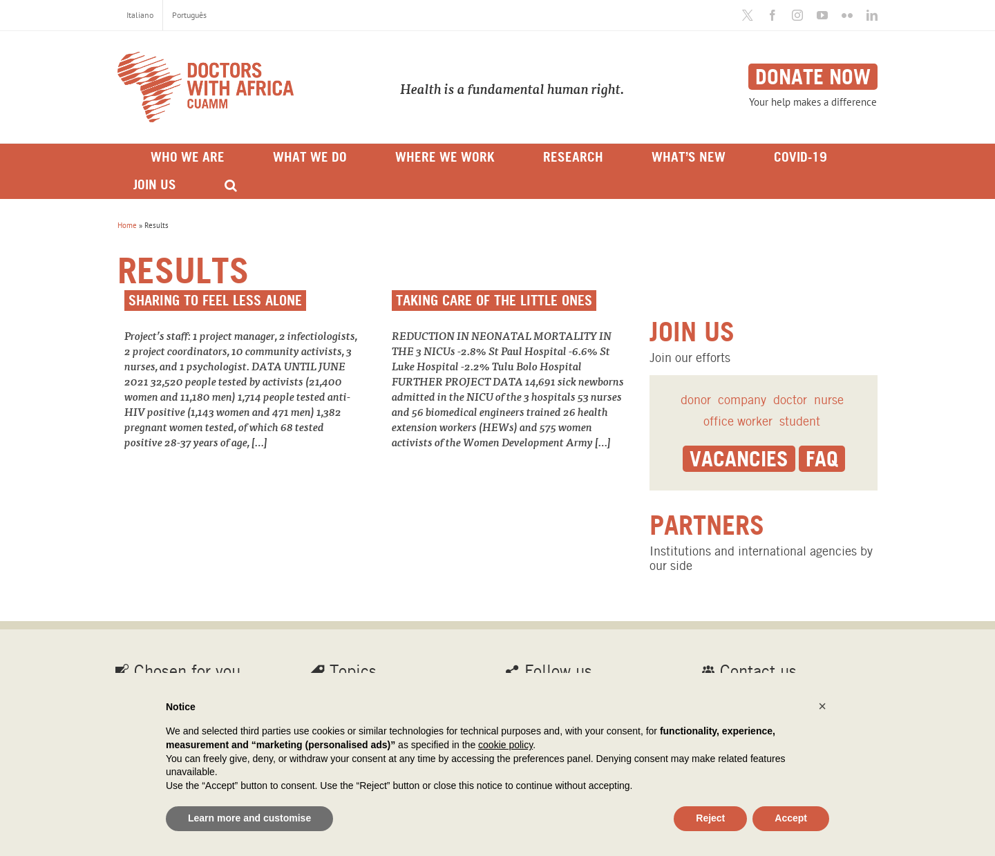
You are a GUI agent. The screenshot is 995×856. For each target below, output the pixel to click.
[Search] (230, 185)
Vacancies (739, 458)
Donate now (813, 76)
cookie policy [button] (505, 744)
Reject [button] (710, 818)
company (742, 399)
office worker (738, 421)
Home (127, 225)
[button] (822, 706)
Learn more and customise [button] (249, 818)
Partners (707, 525)
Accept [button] (791, 818)
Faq (822, 458)
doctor (790, 399)
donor (696, 399)
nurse (829, 399)
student (799, 421)
